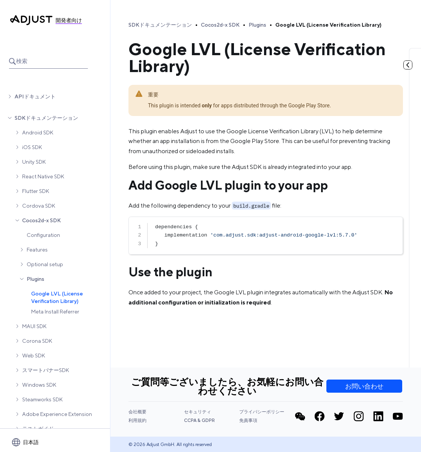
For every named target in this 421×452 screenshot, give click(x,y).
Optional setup (45, 264)
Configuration (43, 235)
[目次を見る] (407, 64)
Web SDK (33, 356)
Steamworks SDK (42, 399)
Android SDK (37, 133)
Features (37, 250)
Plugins (35, 279)
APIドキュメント (35, 96)
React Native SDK (43, 176)
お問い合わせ (364, 386)
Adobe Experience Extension (57, 414)
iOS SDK (32, 147)
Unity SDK (34, 162)
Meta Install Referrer (55, 312)
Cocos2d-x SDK (41, 220)
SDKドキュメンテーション (46, 118)
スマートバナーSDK (45, 370)
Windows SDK (39, 385)
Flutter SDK (35, 191)
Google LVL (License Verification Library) (57, 297)
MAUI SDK (34, 326)
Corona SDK (37, 341)
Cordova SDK (38, 206)
